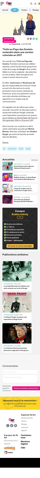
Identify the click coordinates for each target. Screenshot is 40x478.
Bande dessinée (27, 418)
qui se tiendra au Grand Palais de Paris (18, 118)
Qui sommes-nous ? (11, 441)
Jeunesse (24, 427)
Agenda (24, 430)
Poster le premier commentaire (26, 388)
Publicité (7, 444)
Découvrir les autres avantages (20, 246)
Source (5, 142)
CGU (23, 448)
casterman (12, 149)
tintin (21, 149)
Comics (23, 421)
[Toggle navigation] (2, 4)
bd (4, 149)
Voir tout (34, 160)
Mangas (24, 424)
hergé (28, 149)
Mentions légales (25, 442)
